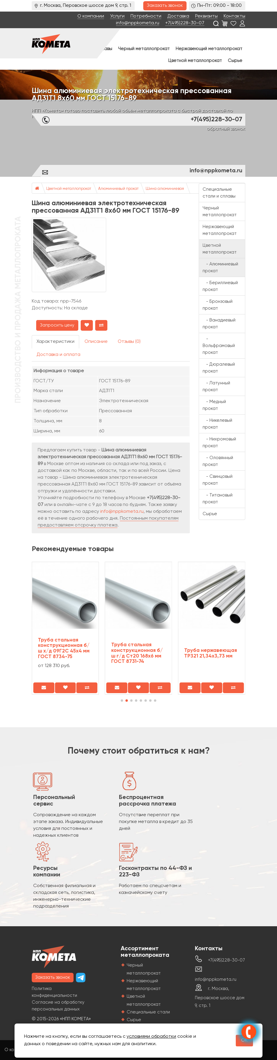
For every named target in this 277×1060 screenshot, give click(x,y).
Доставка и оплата (58, 354)
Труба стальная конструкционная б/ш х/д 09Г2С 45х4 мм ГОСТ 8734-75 (64, 648)
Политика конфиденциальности (54, 992)
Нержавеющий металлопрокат (209, 49)
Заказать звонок (165, 5)
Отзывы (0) (129, 341)
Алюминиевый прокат (118, 189)
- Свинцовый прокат (218, 480)
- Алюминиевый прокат (220, 267)
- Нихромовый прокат (219, 442)
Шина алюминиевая (165, 189)
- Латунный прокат (216, 386)
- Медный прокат (214, 405)
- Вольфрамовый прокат (219, 346)
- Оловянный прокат (218, 461)
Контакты (234, 16)
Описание (96, 341)
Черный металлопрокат (144, 49)
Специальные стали (148, 1012)
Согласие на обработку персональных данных (58, 1005)
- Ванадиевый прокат (219, 323)
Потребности (145, 16)
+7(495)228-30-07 (184, 23)
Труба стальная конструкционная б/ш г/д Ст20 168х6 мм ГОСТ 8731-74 (137, 653)
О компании (90, 16)
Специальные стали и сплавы (219, 192)
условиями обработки (151, 1036)
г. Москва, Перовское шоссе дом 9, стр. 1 (219, 997)
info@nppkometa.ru (137, 23)
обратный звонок (226, 129)
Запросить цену (57, 325)
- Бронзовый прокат (218, 305)
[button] (122, 700)
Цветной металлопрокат (195, 60)
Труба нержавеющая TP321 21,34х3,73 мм (210, 653)
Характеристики (55, 341)
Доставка (178, 16)
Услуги (117, 16)
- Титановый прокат (218, 498)
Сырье (235, 60)
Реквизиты (206, 16)
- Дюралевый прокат (219, 367)
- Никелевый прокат (217, 423)
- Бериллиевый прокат (220, 286)
